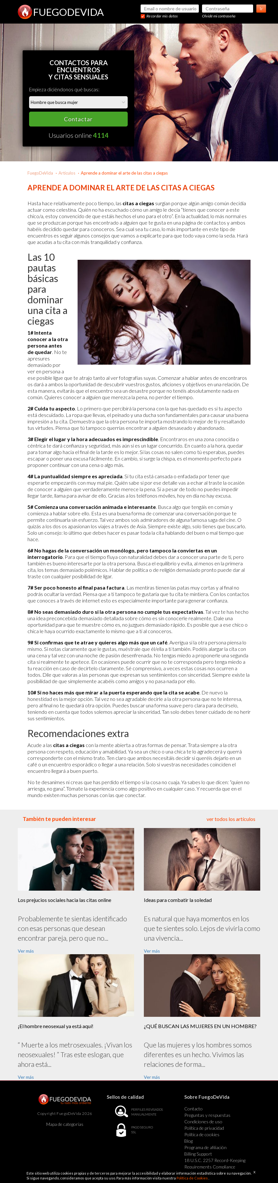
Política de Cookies (192, 1178)
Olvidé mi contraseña (218, 16)
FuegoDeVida (40, 173)
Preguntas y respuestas (207, 1115)
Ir (261, 8)
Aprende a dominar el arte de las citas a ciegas (124, 173)
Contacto (193, 1108)
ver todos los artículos (231, 819)
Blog (188, 1141)
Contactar (78, 119)
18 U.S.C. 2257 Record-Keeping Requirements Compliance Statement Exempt (214, 1167)
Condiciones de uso (203, 1121)
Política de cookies (201, 1134)
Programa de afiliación (205, 1147)
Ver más (26, 951)
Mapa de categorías (64, 1124)
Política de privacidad (204, 1128)
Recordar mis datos (162, 16)
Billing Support (198, 1154)
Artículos (67, 173)
